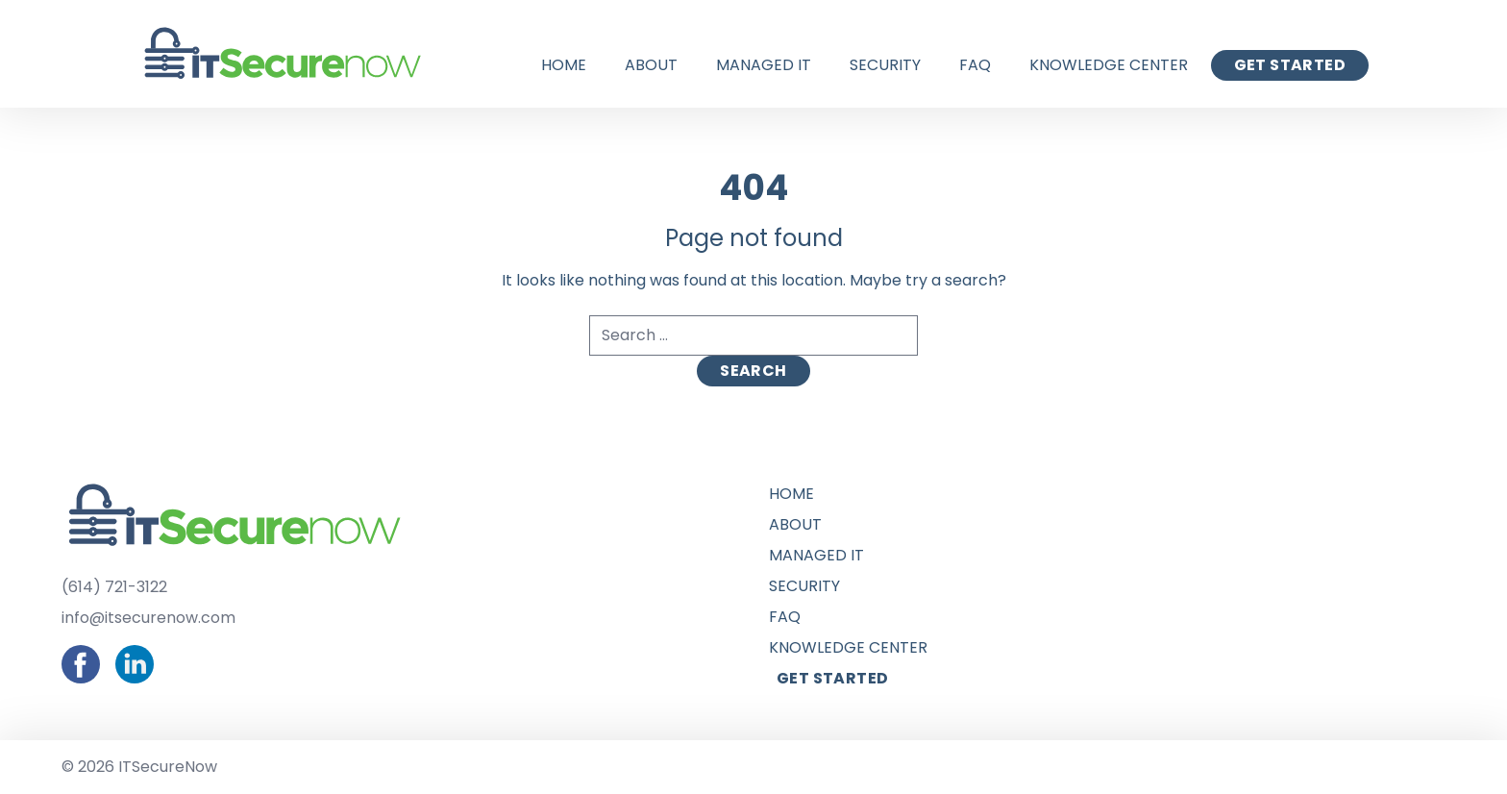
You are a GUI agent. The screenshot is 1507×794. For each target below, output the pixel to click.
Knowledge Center (1108, 65)
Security (885, 65)
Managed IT (763, 65)
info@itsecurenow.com (148, 618)
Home (563, 65)
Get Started (1290, 65)
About (651, 65)
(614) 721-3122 (114, 587)
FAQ (975, 65)
